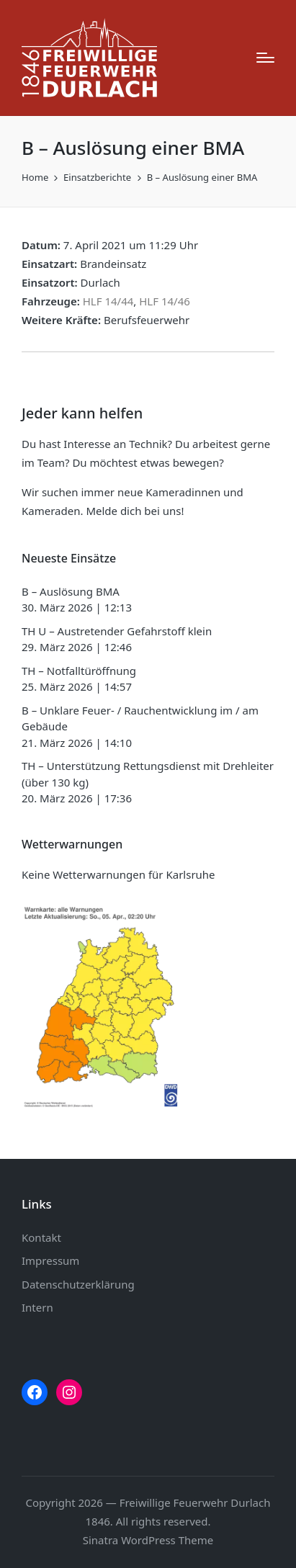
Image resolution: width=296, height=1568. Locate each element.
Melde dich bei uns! (135, 510)
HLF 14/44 (108, 301)
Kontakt (41, 1237)
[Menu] (265, 58)
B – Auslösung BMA (71, 591)
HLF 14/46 (164, 301)
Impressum (50, 1260)
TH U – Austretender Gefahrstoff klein (117, 631)
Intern (37, 1307)
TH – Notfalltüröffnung (79, 670)
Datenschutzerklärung (78, 1284)
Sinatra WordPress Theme (148, 1540)
